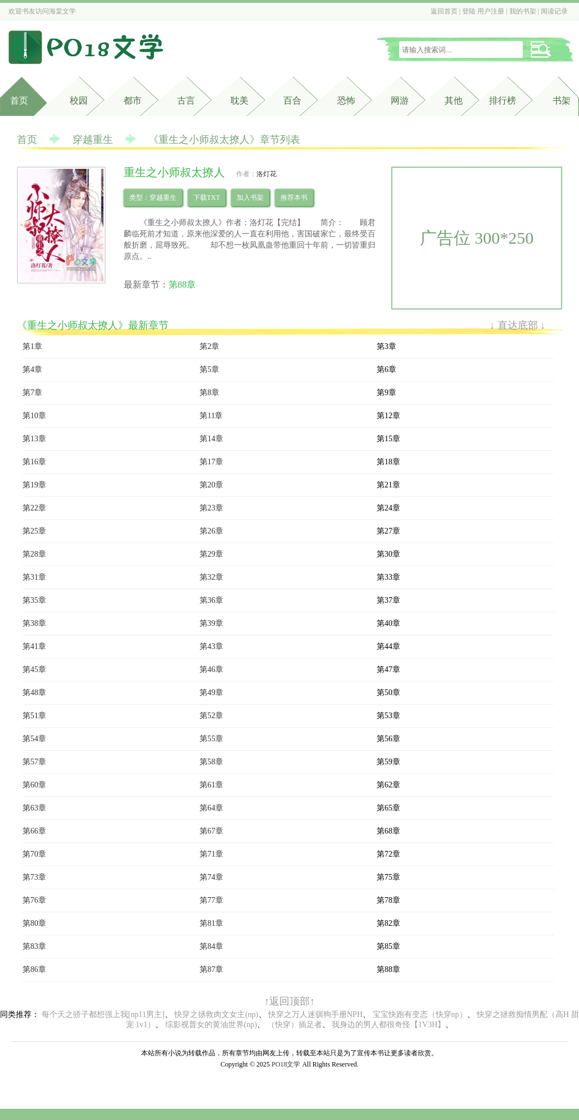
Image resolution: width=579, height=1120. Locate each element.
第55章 (211, 738)
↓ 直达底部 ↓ (517, 325)
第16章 (34, 462)
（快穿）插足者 (294, 1024)
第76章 (34, 900)
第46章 (211, 669)
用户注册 (490, 11)
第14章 (211, 438)
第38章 (34, 623)
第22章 (34, 508)
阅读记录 (554, 11)
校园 (79, 100)
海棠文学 (62, 11)
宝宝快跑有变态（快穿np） (420, 1014)
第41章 (34, 646)
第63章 (34, 808)
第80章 (34, 923)
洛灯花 (266, 174)
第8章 (209, 392)
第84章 (211, 946)
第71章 (211, 854)
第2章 (209, 346)
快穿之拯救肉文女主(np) (216, 1014)
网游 (400, 100)
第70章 (34, 854)
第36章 (211, 600)
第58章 (211, 762)
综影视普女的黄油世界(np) (211, 1024)
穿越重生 (93, 139)
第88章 (182, 284)
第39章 (211, 623)
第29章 (211, 554)
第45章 (34, 669)
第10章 (34, 415)
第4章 (32, 369)
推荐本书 (294, 197)
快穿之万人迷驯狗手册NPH (315, 1014)
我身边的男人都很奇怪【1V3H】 (388, 1024)
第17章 (211, 462)
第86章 (34, 969)
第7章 (32, 392)
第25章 (34, 531)
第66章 (34, 831)
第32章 (211, 577)
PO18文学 (286, 1064)
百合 (292, 100)
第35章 (34, 600)
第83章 (34, 946)
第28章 (34, 554)
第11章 (211, 415)
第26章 (211, 531)
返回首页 (444, 11)
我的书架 (522, 11)
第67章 (211, 831)
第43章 (211, 646)
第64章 (211, 808)
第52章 (211, 715)
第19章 (34, 485)
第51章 (34, 715)
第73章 (34, 877)
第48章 (34, 692)
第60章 (34, 785)
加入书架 (250, 197)
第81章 (211, 923)
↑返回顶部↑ (289, 1001)
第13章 (34, 438)
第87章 (211, 969)
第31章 (34, 577)
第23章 (211, 508)
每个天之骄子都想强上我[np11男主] (103, 1014)
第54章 (34, 738)
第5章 (209, 369)
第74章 (211, 877)
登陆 (469, 11)
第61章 (211, 785)
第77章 (211, 900)
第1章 (32, 346)
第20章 (211, 485)
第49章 (211, 692)
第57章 (34, 762)
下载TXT (206, 197)
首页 (19, 100)
